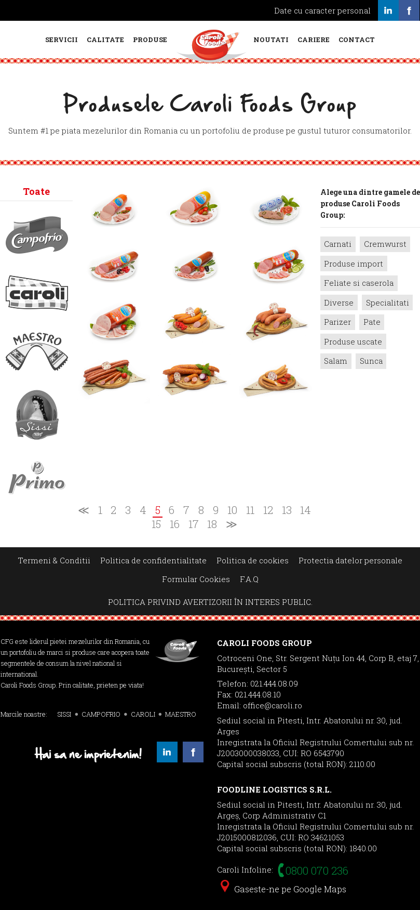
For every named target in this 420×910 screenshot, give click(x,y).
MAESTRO (180, 714)
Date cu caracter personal (322, 10)
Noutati (271, 39)
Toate (36, 191)
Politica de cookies (252, 560)
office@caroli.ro (272, 705)
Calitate (105, 39)
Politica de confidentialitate (153, 560)
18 (212, 524)
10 (232, 510)
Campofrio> (37, 235)
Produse (150, 39)
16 (175, 524)
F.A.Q (249, 579)
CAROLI (143, 714)
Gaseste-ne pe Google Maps (283, 888)
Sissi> (37, 415)
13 (287, 510)
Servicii (61, 39)
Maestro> (37, 351)
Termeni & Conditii (54, 560)
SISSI (64, 714)
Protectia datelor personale (350, 560)
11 (250, 510)
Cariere (313, 39)
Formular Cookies (196, 579)
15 (156, 524)
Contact (356, 39)
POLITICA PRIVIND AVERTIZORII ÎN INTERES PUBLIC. (210, 602)
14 (305, 510)
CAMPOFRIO (101, 714)
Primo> (37, 478)
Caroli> (37, 293)
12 (268, 510)
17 (193, 524)
